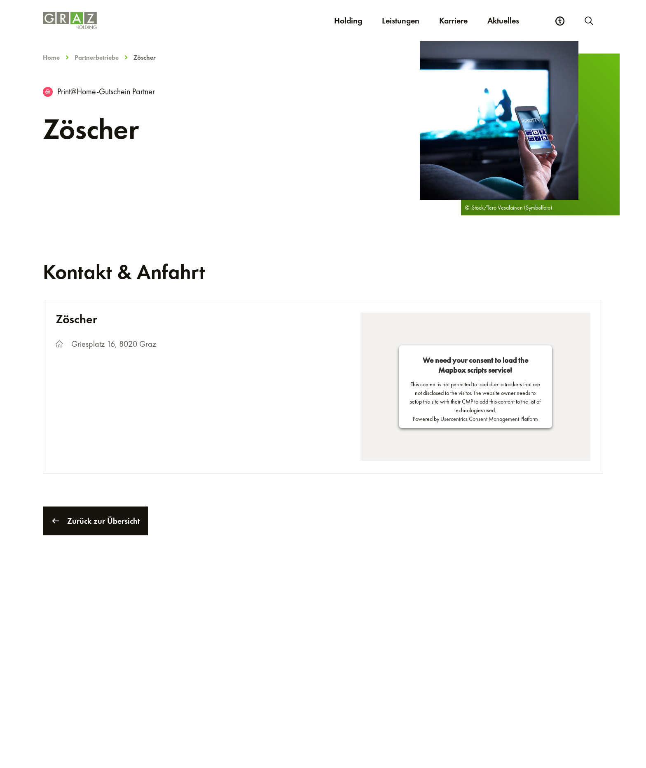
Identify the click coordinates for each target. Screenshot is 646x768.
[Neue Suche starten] (588, 20)
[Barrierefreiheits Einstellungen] (560, 21)
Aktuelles (503, 20)
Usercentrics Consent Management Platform (489, 419)
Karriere (458, 20)
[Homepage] (150, 20)
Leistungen (400, 20)
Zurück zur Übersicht (95, 521)
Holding (348, 20)
